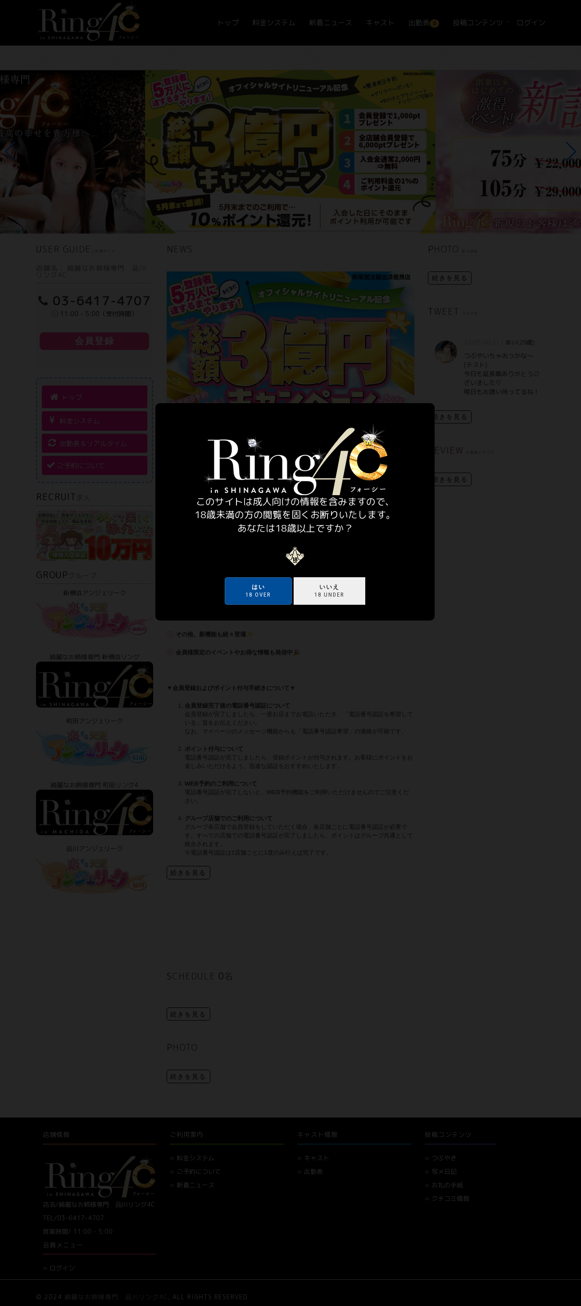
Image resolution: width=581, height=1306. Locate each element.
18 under (329, 591)
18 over (258, 591)
